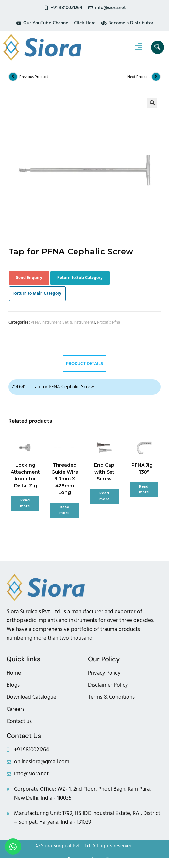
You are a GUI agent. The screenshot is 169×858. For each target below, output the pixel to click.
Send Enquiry (29, 278)
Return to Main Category (37, 293)
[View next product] (156, 76)
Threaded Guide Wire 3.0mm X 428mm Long (64, 478)
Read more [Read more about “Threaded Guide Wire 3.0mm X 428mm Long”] (64, 510)
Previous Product (33, 77)
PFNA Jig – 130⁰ (143, 468)
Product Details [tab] (84, 363)
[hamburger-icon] (138, 47)
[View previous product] (13, 76)
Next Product (138, 77)
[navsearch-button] (157, 47)
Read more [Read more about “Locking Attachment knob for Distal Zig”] (25, 503)
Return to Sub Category (80, 278)
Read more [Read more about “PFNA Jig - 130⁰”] (144, 489)
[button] (152, 103)
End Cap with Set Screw (104, 472)
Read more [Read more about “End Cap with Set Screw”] (104, 496)
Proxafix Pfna (108, 322)
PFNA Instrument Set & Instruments (63, 322)
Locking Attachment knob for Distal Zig (25, 475)
